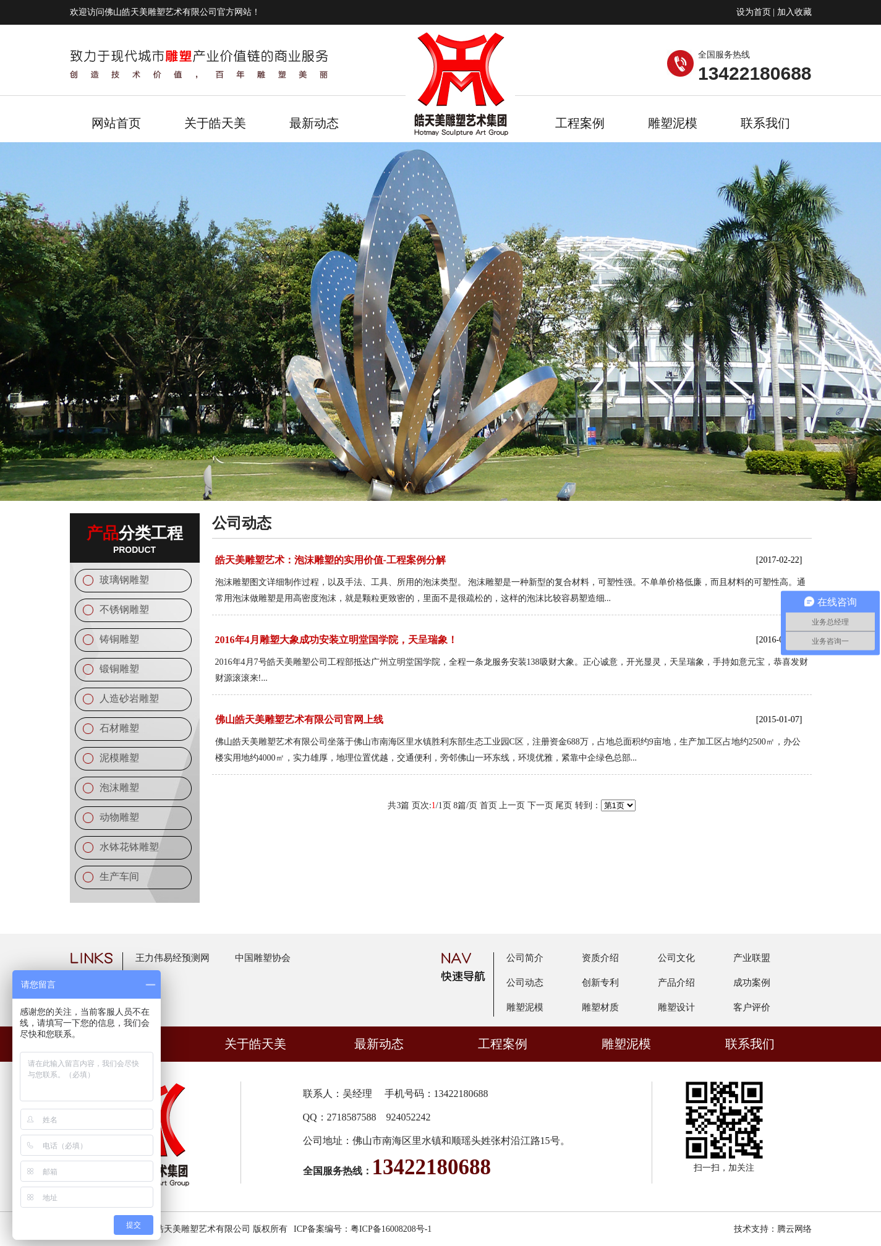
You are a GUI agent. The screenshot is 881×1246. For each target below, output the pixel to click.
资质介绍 (600, 958)
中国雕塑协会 (263, 958)
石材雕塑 (119, 728)
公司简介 (524, 958)
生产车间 (119, 876)
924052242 (408, 1117)
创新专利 (600, 983)
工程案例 (580, 123)
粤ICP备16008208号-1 (391, 1229)
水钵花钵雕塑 (129, 847)
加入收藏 (794, 12)
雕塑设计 (676, 1007)
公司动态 (524, 983)
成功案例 (751, 983)
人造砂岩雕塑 (129, 698)
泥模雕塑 (119, 758)
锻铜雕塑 (119, 669)
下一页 (540, 805)
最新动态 (314, 123)
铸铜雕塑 (119, 639)
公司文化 (676, 958)
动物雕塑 (119, 817)
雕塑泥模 (672, 123)
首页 (488, 805)
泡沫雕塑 (119, 787)
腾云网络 (794, 1229)
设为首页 (753, 12)
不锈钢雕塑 (124, 609)
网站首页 (116, 123)
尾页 (563, 805)
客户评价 (751, 1007)
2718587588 (352, 1117)
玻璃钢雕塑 (124, 579)
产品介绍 (676, 983)
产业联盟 (751, 958)
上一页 (512, 805)
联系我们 (765, 123)
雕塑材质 (600, 1007)
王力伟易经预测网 (172, 958)
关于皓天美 (215, 123)
